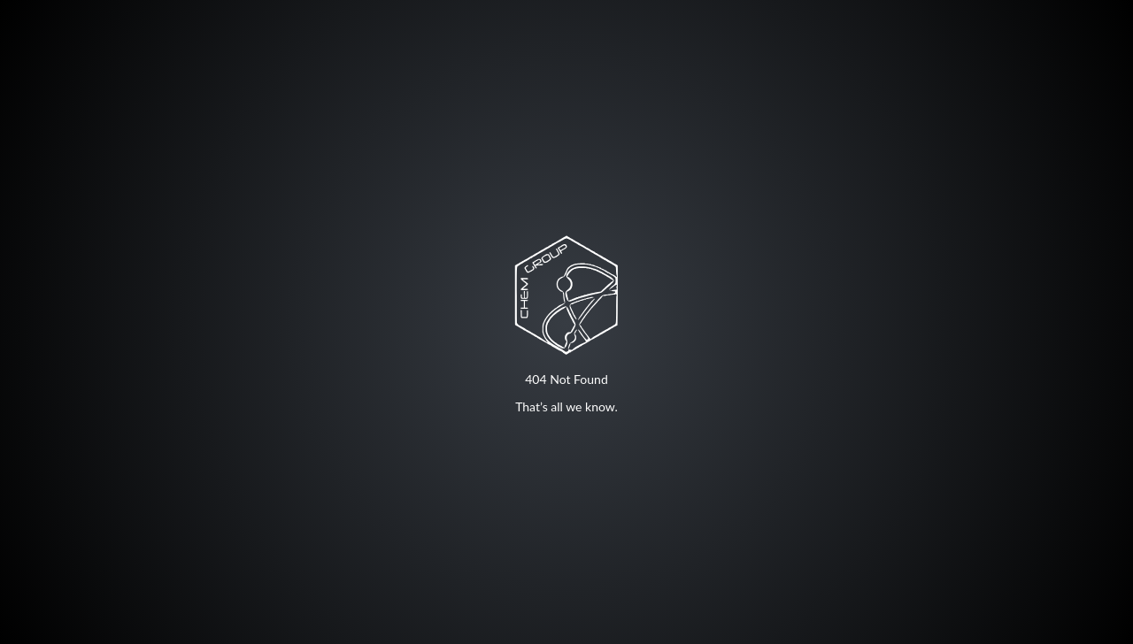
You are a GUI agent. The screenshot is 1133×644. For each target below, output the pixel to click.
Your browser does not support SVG (566, 294)
